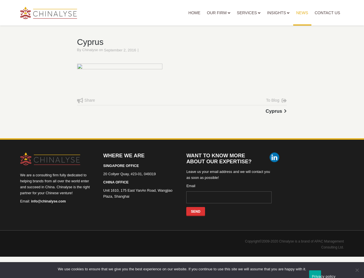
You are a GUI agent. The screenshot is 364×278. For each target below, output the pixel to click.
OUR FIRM (218, 13)
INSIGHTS (278, 13)
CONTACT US (327, 13)
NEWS (302, 18)
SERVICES (249, 13)
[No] (357, 270)
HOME (194, 13)
